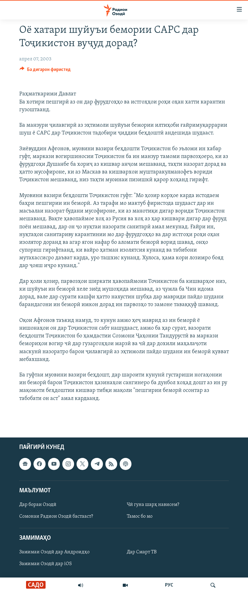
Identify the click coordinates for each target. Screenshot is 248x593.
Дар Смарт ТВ (142, 552)
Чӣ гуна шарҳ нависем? (153, 504)
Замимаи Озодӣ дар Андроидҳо (54, 552)
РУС (169, 585)
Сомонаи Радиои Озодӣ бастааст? (56, 516)
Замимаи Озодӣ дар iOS (45, 563)
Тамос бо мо (140, 516)
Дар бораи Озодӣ (37, 504)
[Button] (45, 71)
